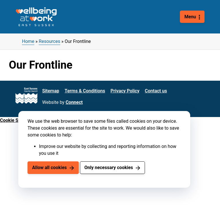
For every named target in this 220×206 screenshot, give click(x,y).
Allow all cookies (49, 167)
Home (28, 41)
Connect (74, 102)
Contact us (156, 91)
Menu (190, 16)
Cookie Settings (16, 120)
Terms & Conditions (85, 91)
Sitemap (50, 91)
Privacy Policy (125, 91)
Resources (49, 41)
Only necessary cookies (108, 167)
